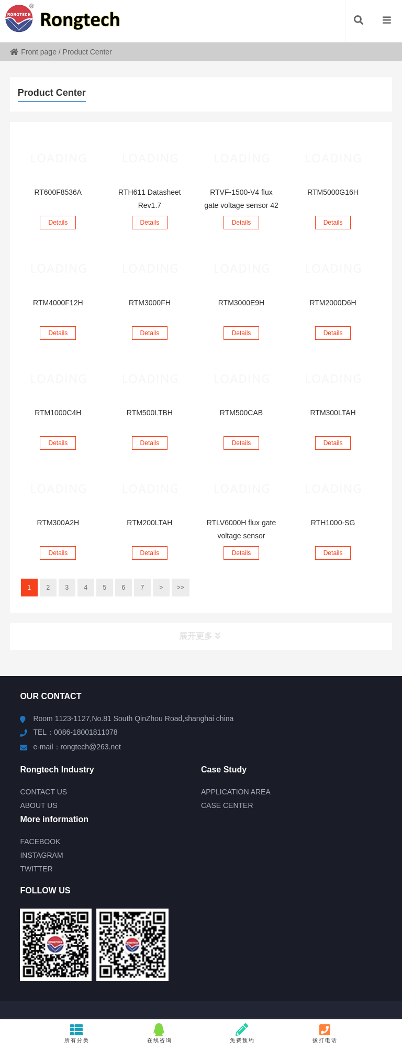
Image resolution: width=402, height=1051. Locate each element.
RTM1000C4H (58, 412)
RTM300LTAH (332, 412)
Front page (33, 52)
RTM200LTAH (149, 522)
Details (58, 222)
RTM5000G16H (333, 192)
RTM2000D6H (332, 302)
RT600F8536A (58, 192)
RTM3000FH (150, 302)
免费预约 (242, 1033)
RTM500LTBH (150, 412)
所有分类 (77, 1033)
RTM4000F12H (58, 302)
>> (180, 587)
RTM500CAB (241, 412)
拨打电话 (325, 1033)
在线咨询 (159, 1033)
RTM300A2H (58, 522)
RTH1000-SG (333, 522)
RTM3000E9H (241, 302)
